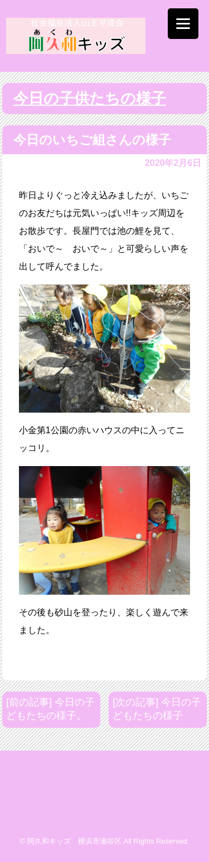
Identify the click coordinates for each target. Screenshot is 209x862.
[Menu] (183, 23)
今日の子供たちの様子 (89, 98)
